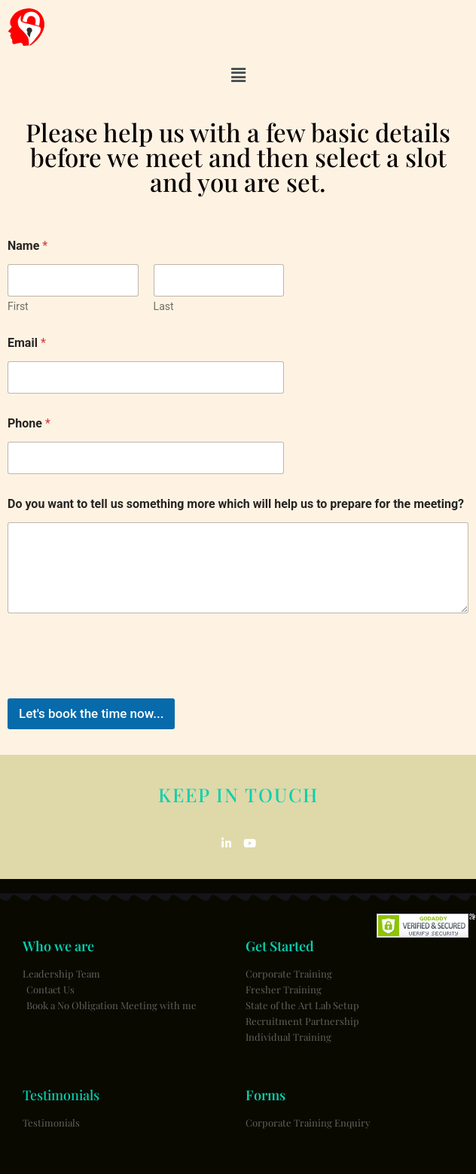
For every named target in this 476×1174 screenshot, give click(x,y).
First (18, 306)
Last (164, 306)
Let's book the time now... (91, 713)
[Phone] (146, 458)
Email (27, 343)
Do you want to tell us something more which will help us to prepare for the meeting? (236, 504)
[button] (238, 75)
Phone (29, 423)
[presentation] (122, 688)
